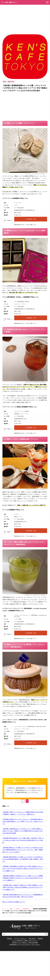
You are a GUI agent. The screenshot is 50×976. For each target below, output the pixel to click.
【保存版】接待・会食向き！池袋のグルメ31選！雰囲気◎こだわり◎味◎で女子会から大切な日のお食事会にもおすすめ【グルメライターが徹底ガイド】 (22, 887)
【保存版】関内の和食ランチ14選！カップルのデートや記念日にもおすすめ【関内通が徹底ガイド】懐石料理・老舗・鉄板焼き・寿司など (22, 859)
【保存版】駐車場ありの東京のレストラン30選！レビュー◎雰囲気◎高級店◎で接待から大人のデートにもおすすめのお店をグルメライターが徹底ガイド (22, 878)
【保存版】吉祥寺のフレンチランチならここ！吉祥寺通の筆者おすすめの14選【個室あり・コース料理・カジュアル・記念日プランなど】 (22, 821)
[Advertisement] (25, 18)
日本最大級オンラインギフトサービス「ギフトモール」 (25, 944)
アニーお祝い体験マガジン (9, 2)
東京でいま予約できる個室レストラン (13, 902)
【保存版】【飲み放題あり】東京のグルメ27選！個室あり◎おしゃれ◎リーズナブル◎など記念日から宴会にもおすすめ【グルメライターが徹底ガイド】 (22, 868)
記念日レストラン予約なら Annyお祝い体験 (25, 942)
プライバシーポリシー (20, 938)
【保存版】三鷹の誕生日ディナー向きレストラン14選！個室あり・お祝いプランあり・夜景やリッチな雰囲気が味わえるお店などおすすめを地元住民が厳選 (22, 831)
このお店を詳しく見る (30, 219)
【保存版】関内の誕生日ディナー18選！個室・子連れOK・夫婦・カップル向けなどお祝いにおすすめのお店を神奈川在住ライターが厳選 (23, 840)
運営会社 (9, 938)
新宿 (4, 81)
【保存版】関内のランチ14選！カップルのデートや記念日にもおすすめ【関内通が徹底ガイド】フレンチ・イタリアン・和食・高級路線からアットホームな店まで (22, 850)
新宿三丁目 (11, 81)
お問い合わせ (32, 938)
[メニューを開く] (46, 2)
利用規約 (40, 938)
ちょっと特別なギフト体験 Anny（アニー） (25, 940)
